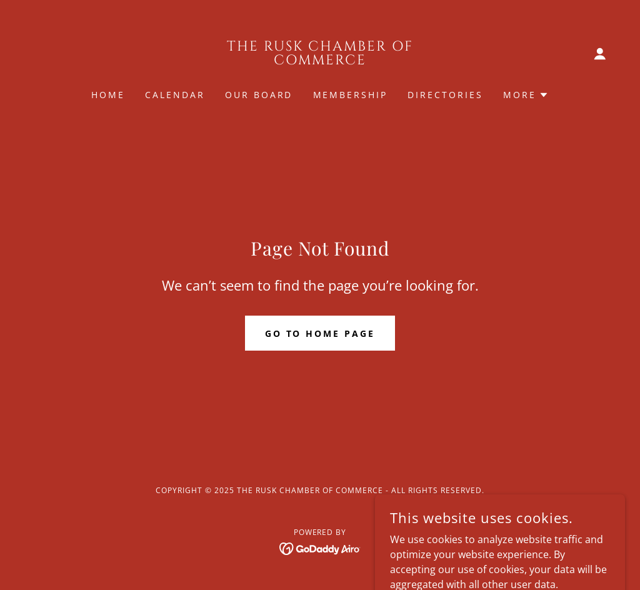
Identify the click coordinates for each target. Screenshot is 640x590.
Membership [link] (350, 95)
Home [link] (108, 95)
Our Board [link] (259, 95)
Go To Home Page (320, 333)
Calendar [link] (175, 95)
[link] (320, 61)
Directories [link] (445, 95)
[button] (600, 53)
